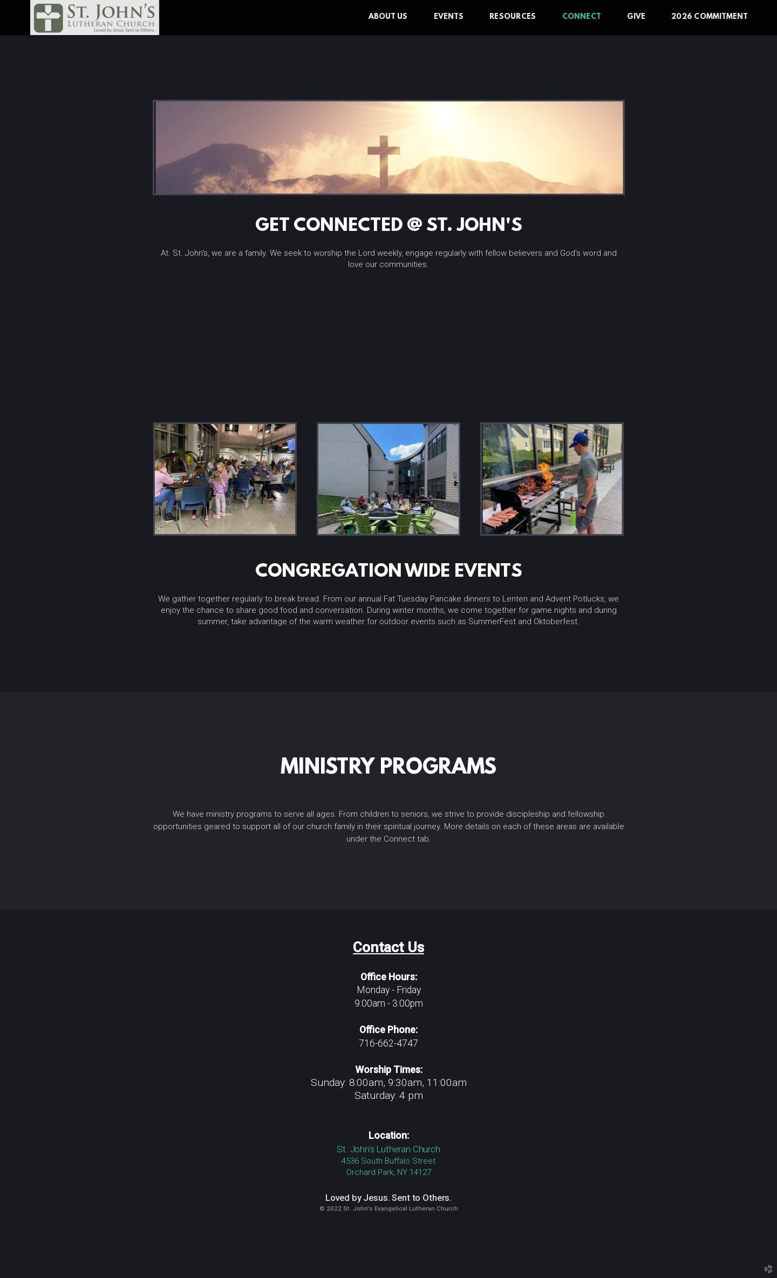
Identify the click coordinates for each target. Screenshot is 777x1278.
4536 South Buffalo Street (388, 1161)
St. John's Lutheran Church (388, 1149)
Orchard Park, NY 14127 (388, 1172)
